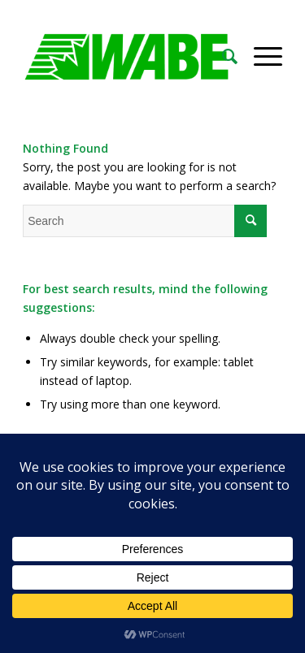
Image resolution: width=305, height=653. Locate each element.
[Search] (221, 56)
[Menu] (259, 56)
